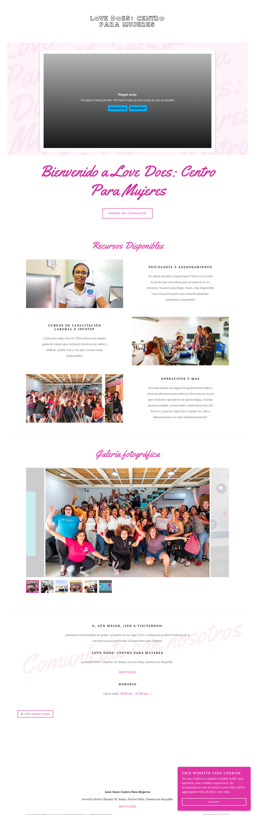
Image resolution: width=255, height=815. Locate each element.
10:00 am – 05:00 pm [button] (134, 693)
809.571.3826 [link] (127, 672)
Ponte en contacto (127, 213)
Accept (214, 802)
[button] (150, 693)
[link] (127, 26)
